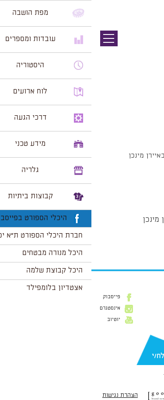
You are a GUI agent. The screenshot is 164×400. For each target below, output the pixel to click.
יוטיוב (22, 319)
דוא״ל (151, 342)
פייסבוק (20, 297)
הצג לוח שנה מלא (132, 241)
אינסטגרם (18, 308)
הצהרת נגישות (28, 395)
